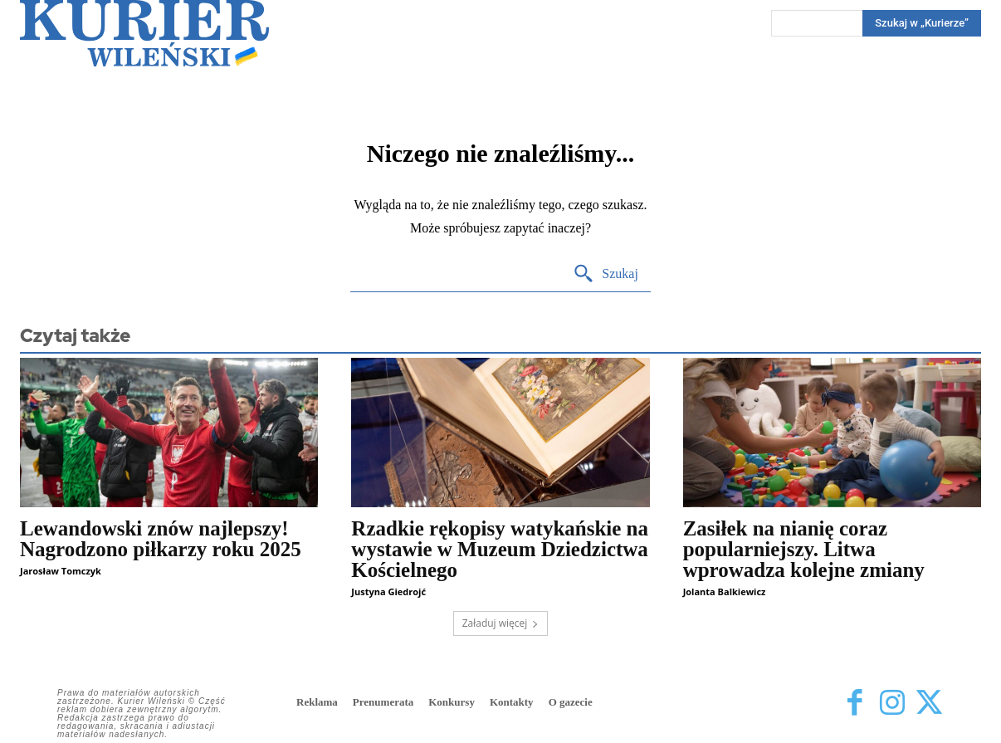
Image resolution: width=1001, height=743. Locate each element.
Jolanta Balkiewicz (724, 591)
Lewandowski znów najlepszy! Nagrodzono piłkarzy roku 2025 (160, 538)
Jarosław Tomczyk (60, 571)
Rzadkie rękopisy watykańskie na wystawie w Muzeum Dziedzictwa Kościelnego (499, 549)
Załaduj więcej (501, 623)
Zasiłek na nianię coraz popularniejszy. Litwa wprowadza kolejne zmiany (804, 549)
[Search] (605, 274)
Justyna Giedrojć (388, 591)
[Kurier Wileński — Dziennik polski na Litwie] (144, 33)
